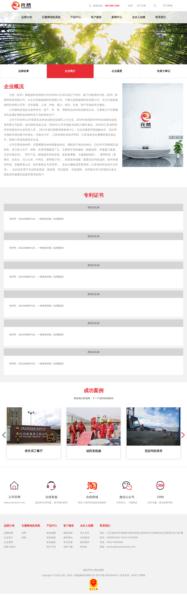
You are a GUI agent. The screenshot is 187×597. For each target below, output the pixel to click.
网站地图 (99, 573)
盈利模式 (84, 545)
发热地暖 (51, 536)
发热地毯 (51, 540)
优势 (24, 536)
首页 (130, 5)
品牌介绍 (26, 17)
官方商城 (171, 5)
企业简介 (70, 72)
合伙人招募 (138, 17)
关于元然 (141, 5)
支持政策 (84, 540)
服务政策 (68, 536)
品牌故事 (23, 72)
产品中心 (75, 17)
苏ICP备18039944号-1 (107, 578)
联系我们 (160, 17)
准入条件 (84, 536)
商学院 (83, 550)
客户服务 (96, 17)
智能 (24, 540)
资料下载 (68, 550)
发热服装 (51, 545)
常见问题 (68, 545)
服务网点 (68, 540)
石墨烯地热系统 (51, 17)
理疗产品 (51, 550)
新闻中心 (117, 17)
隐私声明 (88, 573)
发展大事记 (9, 550)
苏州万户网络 (138, 578)
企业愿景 (117, 72)
